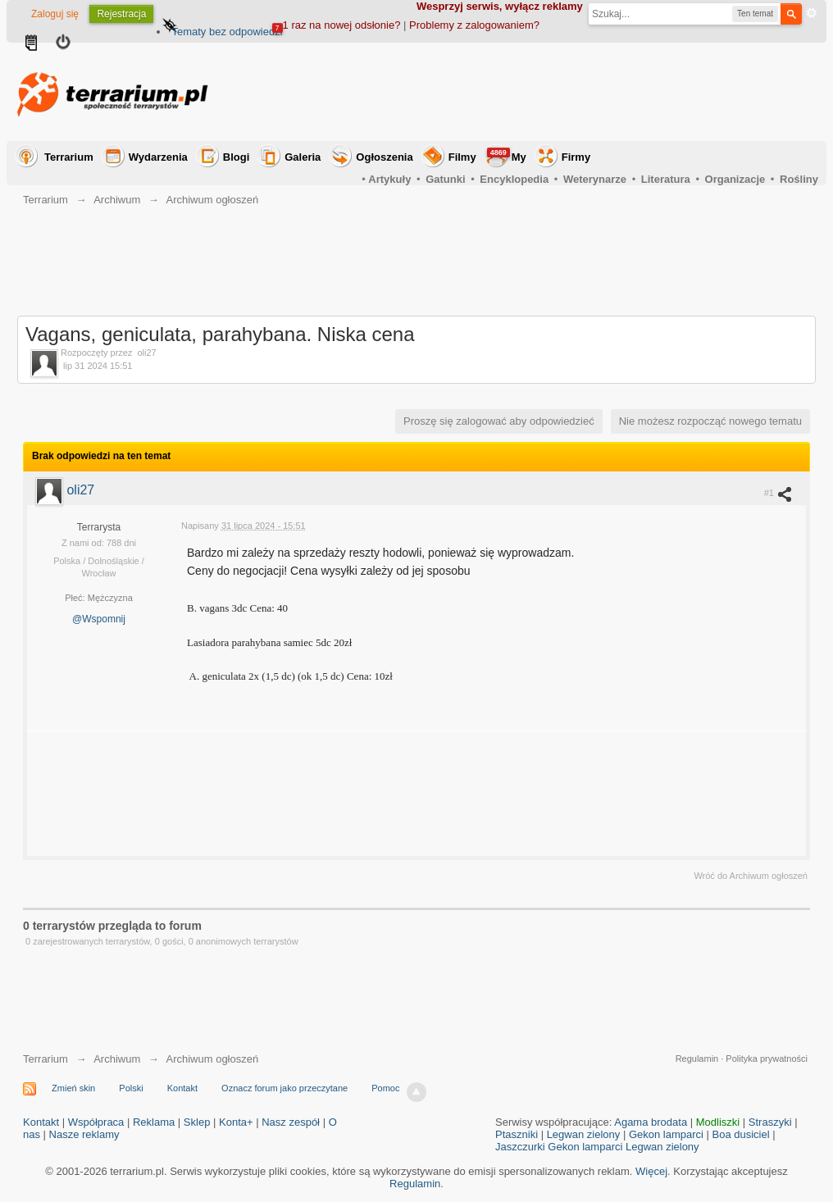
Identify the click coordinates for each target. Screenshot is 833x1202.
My (506, 155)
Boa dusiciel (741, 1134)
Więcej (651, 1171)
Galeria (302, 157)
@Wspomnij (98, 619)
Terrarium (68, 157)
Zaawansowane (811, 13)
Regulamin (697, 1058)
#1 (778, 493)
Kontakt (182, 1088)
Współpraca (96, 1122)
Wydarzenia (158, 157)
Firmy (576, 157)
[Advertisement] (519, 92)
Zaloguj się (55, 14)
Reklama (154, 1122)
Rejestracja (121, 14)
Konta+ (236, 1122)
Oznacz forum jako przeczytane (284, 1088)
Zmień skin (73, 1088)
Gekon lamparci (666, 1134)
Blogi (236, 157)
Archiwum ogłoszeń (212, 1059)
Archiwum (116, 1059)
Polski (131, 1088)
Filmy (462, 157)
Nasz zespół (291, 1122)
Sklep (197, 1122)
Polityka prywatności (767, 1058)
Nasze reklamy (84, 1134)
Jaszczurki (520, 1147)
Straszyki (770, 1122)
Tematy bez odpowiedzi (226, 31)
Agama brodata (650, 1122)
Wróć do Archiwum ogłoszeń (751, 876)
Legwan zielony (584, 1134)
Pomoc (385, 1088)
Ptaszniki (516, 1134)
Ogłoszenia (384, 157)
